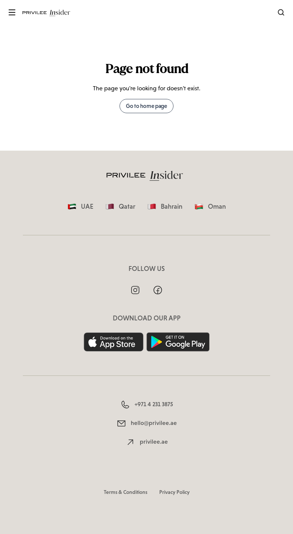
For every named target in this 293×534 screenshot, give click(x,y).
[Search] (281, 12)
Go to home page (146, 106)
